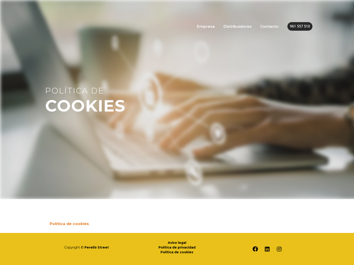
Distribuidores (239, 26)
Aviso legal (177, 243)
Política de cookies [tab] (69, 223)
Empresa (208, 26)
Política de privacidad (177, 247)
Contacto (270, 26)
